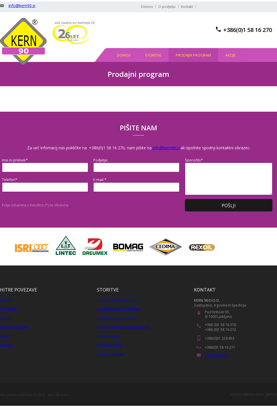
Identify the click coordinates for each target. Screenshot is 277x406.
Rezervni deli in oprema (116, 299)
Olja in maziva (108, 335)
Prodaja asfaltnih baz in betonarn (123, 326)
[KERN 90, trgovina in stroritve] (23, 41)
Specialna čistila (109, 344)
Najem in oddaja (110, 353)
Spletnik (271, 394)
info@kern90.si (21, 5)
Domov (6, 299)
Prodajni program (14, 326)
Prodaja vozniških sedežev (118, 308)
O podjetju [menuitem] (167, 6)
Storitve (6, 318)
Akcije (4, 335)
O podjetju (8, 308)
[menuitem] (124, 55)
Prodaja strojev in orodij (116, 318)
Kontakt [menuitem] (187, 6)
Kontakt (6, 344)
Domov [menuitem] (147, 6)
